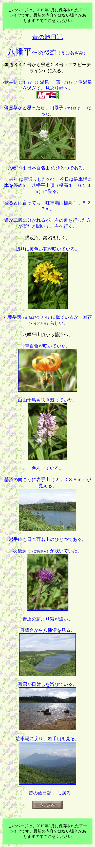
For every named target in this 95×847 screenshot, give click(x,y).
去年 (13, 179)
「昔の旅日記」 (40, 792)
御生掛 (26, 82)
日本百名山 (38, 167)
